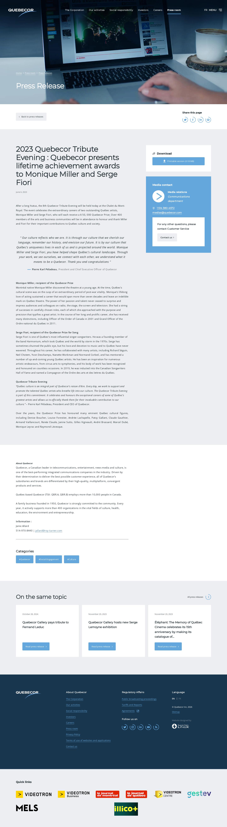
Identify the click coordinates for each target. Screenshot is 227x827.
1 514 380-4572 (166, 207)
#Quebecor (24, 559)
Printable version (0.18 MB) (178, 161)
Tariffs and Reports (132, 704)
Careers (70, 722)
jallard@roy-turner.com (48, 530)
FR (205, 9)
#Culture (71, 559)
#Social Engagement (49, 559)
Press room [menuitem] (174, 10)
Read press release (35, 646)
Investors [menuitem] (143, 10)
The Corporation (74, 698)
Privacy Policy (73, 734)
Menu (215, 10)
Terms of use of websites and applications (88, 740)
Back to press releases (32, 116)
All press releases (199, 597)
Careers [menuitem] (157, 10)
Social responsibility (76, 710)
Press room (72, 728)
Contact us (166, 237)
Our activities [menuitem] (97, 10)
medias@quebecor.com (167, 212)
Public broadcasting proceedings (139, 698)
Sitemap (176, 711)
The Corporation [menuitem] (74, 10)
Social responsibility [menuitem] (121, 10)
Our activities (73, 704)
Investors (71, 716)
